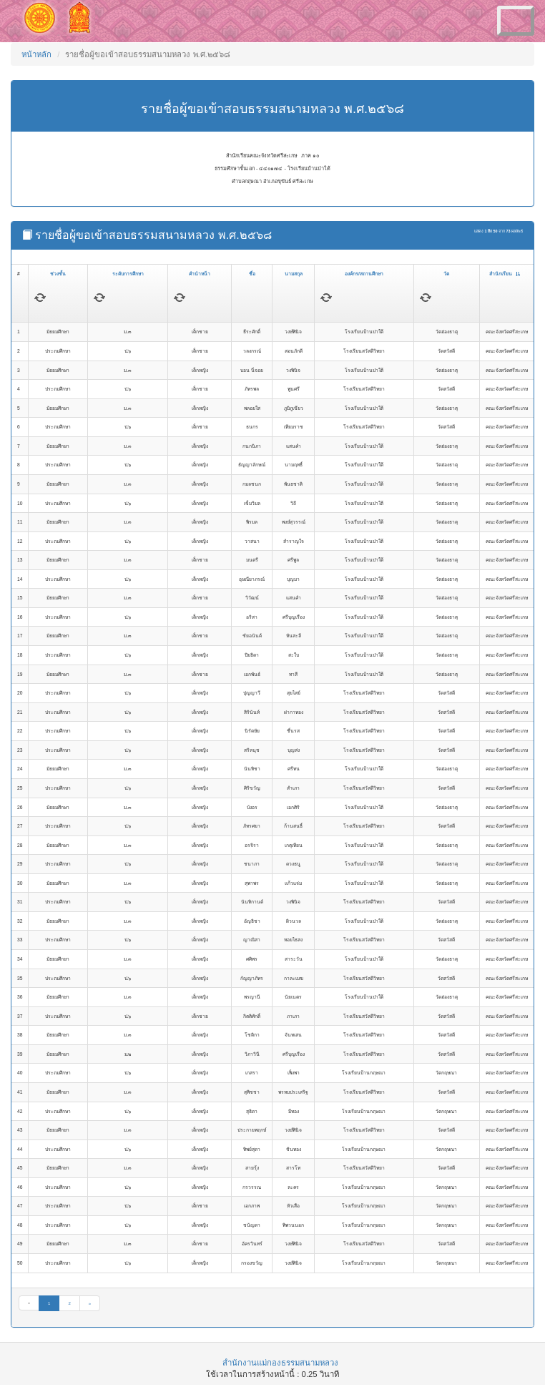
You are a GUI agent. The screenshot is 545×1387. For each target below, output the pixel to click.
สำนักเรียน (504, 273)
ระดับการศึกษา (128, 273)
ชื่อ (252, 273)
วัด (446, 273)
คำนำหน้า (199, 273)
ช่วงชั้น (58, 273)
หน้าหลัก (36, 54)
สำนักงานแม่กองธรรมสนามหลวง (280, 1362)
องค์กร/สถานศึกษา (364, 273)
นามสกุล (294, 273)
